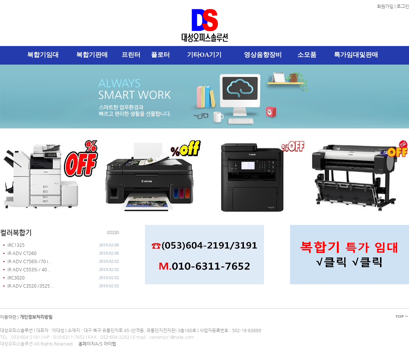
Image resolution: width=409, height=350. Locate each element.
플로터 (160, 54)
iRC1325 (16, 245)
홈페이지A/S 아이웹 (97, 343)
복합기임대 (43, 54)
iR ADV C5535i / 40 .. (29, 269)
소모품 (306, 54)
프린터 (131, 54)
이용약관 (8, 317)
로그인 (403, 6)
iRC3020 (16, 277)
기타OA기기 (204, 54)
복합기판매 (92, 54)
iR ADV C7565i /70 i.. (29, 261)
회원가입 (385, 6)
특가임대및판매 (356, 54)
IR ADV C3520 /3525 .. (30, 285)
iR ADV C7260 (21, 253)
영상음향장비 (263, 54)
